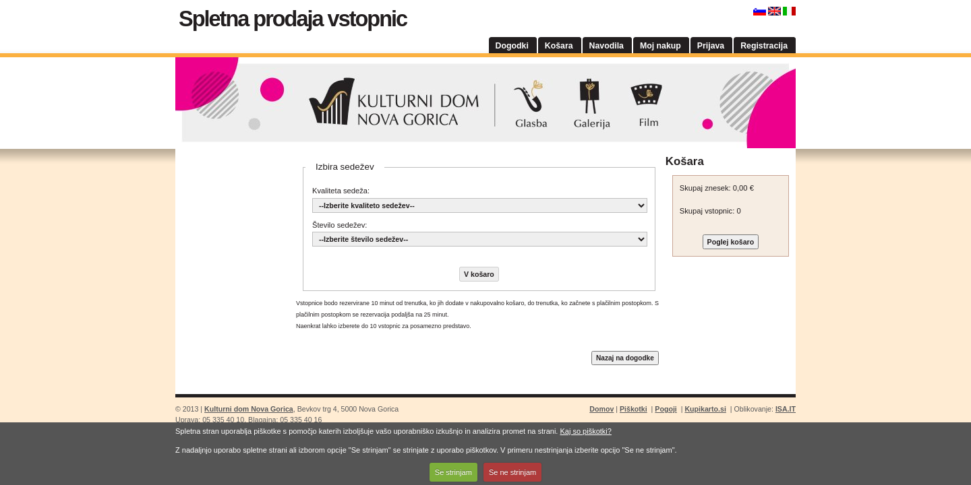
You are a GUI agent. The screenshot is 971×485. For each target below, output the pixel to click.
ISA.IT (785, 409)
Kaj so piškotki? (585, 431)
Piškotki (633, 409)
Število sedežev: (339, 225)
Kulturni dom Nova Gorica (485, 102)
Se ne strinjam (512, 472)
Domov (601, 409)
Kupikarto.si (705, 409)
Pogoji (665, 409)
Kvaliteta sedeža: (341, 191)
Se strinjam (453, 472)
